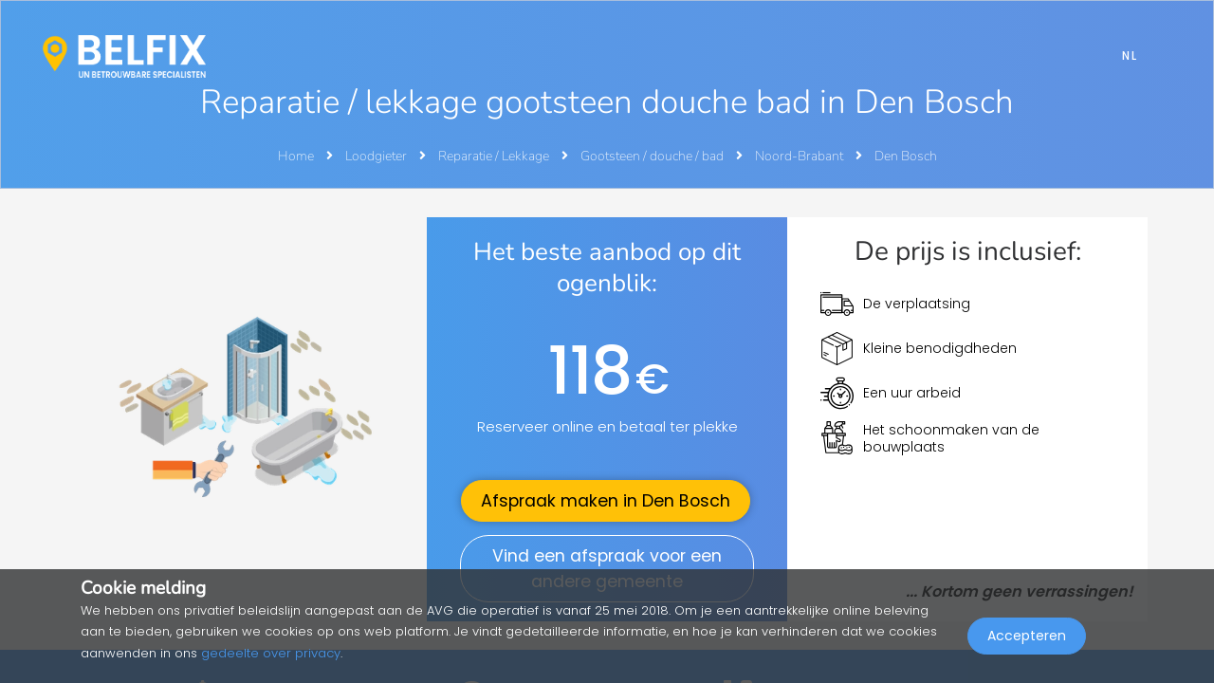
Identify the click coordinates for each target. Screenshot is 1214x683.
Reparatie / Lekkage (495, 156)
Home (296, 156)
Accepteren (1026, 641)
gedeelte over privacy (270, 653)
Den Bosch (905, 156)
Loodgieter (377, 156)
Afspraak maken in (605, 500)
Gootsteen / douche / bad (653, 156)
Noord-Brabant (800, 156)
